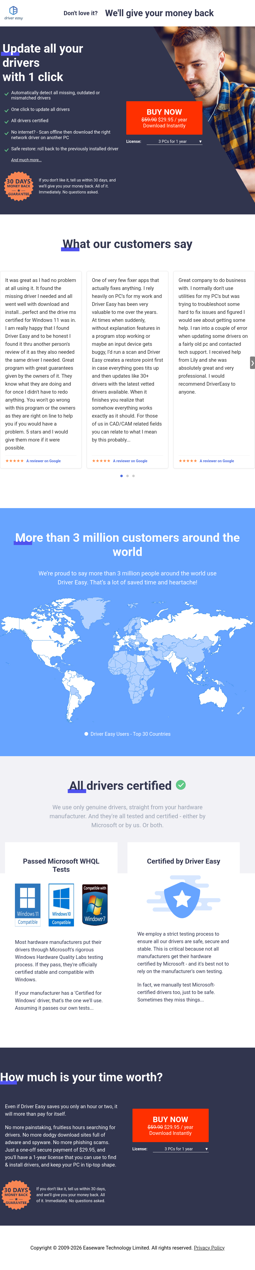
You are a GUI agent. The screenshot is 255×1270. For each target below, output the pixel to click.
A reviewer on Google (43, 461)
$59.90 (149, 120)
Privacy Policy (209, 1248)
